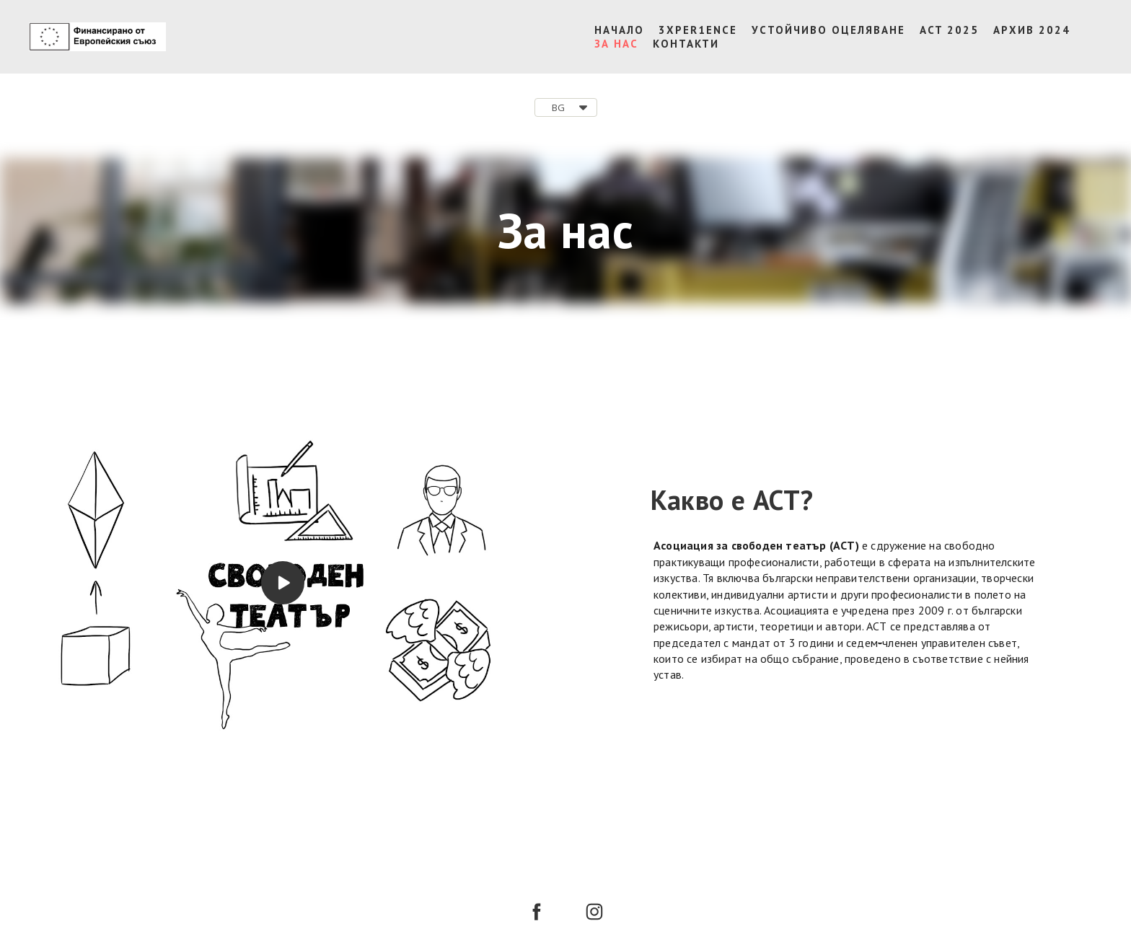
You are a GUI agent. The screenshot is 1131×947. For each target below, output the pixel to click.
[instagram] (594, 911)
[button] (565, 107)
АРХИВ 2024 (1031, 30)
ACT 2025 (949, 30)
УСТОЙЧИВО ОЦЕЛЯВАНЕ (828, 30)
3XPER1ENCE (698, 30)
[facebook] (536, 911)
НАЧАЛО (619, 30)
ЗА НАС (616, 43)
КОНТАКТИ (686, 43)
